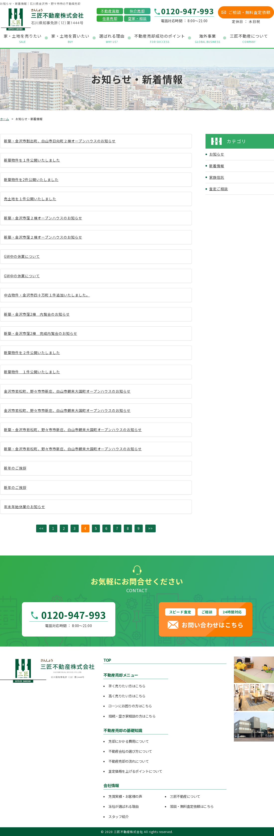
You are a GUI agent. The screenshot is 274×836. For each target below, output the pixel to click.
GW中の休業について (22, 256)
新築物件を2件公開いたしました (31, 179)
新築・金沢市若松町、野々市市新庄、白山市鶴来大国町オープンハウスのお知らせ (73, 429)
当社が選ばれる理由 (123, 806)
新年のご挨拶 (15, 467)
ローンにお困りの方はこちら (130, 705)
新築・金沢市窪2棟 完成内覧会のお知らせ (40, 333)
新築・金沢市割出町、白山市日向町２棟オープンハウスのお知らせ (60, 140)
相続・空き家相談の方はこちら (131, 716)
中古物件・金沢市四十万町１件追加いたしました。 (47, 294)
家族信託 (216, 177)
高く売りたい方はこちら (126, 695)
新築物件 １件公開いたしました (32, 371)
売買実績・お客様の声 (125, 796)
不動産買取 (110, 10)
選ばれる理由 (112, 38)
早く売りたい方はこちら (126, 685)
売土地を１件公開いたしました (30, 198)
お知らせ (216, 154)
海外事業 (207, 38)
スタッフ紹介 (118, 816)
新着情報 (216, 165)
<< (41, 528)
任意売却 (109, 18)
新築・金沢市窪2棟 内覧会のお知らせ (37, 314)
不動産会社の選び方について (130, 751)
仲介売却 (137, 10)
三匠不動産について (185, 796)
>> (150, 528)
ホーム (4, 119)
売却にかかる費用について (128, 741)
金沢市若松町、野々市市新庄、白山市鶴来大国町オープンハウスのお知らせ (67, 391)
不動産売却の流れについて (128, 761)
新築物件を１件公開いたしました (32, 160)
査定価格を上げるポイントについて (135, 771)
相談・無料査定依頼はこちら (192, 806)
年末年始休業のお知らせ (24, 506)
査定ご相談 (218, 188)
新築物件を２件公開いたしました (32, 352)
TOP (107, 660)
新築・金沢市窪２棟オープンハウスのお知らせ (43, 217)
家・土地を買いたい (70, 38)
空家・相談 (137, 18)
